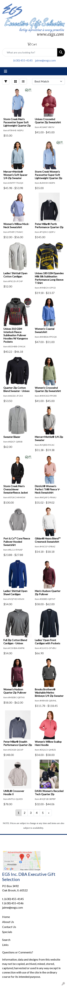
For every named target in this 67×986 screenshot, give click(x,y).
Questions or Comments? (17, 952)
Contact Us (9, 926)
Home (6, 916)
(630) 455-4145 (23, 60)
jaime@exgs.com (45, 60)
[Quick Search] (29, 52)
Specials (7, 931)
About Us (8, 921)
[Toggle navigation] (5, 71)
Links (5, 944)
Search (6, 939)
